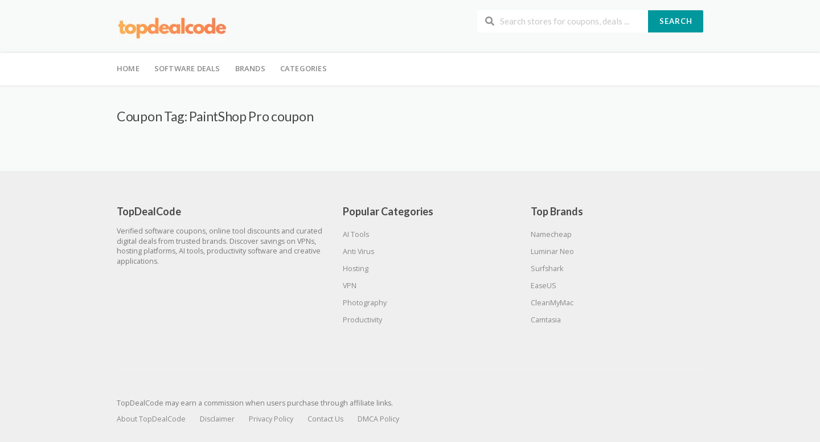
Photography (365, 303)
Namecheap (551, 234)
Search (675, 21)
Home (128, 68)
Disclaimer (217, 419)
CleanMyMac (552, 303)
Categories (303, 68)
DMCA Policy (378, 419)
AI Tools (356, 234)
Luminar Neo (552, 251)
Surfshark (547, 268)
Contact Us (325, 419)
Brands (250, 68)
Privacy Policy (271, 419)
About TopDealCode (151, 419)
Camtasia (546, 320)
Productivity (362, 320)
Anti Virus (358, 251)
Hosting (355, 268)
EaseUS (543, 285)
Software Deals (187, 68)
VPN (349, 285)
